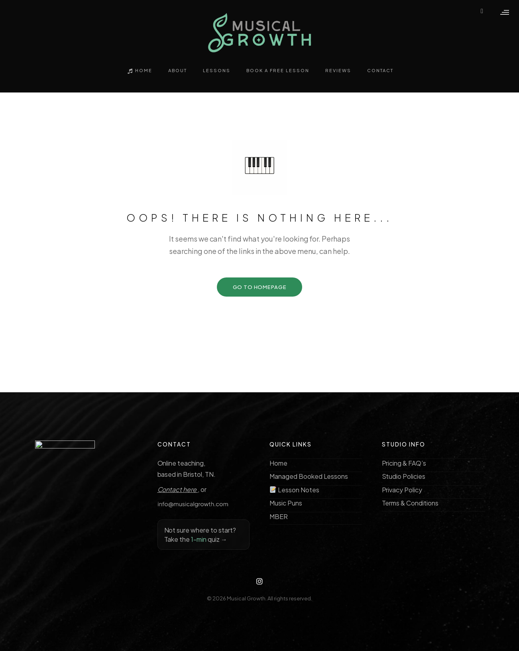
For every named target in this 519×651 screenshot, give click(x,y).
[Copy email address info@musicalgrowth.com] (203, 504)
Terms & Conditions (410, 503)
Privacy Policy (402, 490)
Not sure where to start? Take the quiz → (200, 534)
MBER (278, 516)
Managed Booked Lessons (308, 476)
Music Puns (285, 503)
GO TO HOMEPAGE (260, 287)
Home (278, 463)
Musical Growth (246, 598)
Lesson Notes (294, 490)
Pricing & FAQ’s (404, 463)
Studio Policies (404, 476)
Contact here (177, 489)
